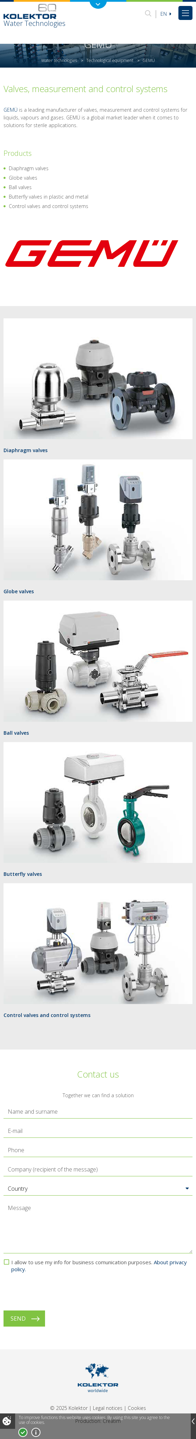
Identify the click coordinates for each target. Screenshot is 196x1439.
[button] (98, 1189)
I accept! (22, 1432)
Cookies (137, 1408)
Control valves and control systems (47, 1015)
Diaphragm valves (26, 450)
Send (18, 1318)
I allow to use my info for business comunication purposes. (99, 1266)
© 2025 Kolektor (69, 1408)
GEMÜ (11, 109)
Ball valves (16, 732)
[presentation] (57, 1291)
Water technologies (59, 60)
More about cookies (35, 1432)
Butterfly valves (23, 874)
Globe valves (19, 591)
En (165, 14)
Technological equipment (109, 60)
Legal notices (107, 1408)
